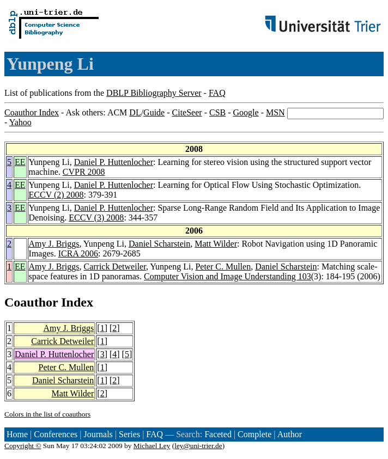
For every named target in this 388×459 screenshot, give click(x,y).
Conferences (55, 434)
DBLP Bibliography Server (154, 92)
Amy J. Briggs (54, 243)
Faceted (218, 434)
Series (129, 434)
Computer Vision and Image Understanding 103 (227, 276)
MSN (275, 112)
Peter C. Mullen (223, 266)
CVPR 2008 (84, 171)
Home (17, 434)
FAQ (217, 92)
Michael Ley (152, 446)
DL (135, 112)
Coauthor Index (31, 112)
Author (289, 434)
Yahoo (20, 122)
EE (20, 162)
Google (246, 112)
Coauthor (31, 302)
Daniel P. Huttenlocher (113, 162)
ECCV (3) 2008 (96, 217)
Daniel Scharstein (159, 243)
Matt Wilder (216, 243)
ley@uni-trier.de (198, 446)
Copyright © (22, 446)
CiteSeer (187, 112)
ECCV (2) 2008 (56, 194)
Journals (97, 434)
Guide (154, 112)
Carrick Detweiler (114, 266)
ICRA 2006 (78, 253)
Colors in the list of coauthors (47, 414)
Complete (254, 434)
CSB (217, 112)
